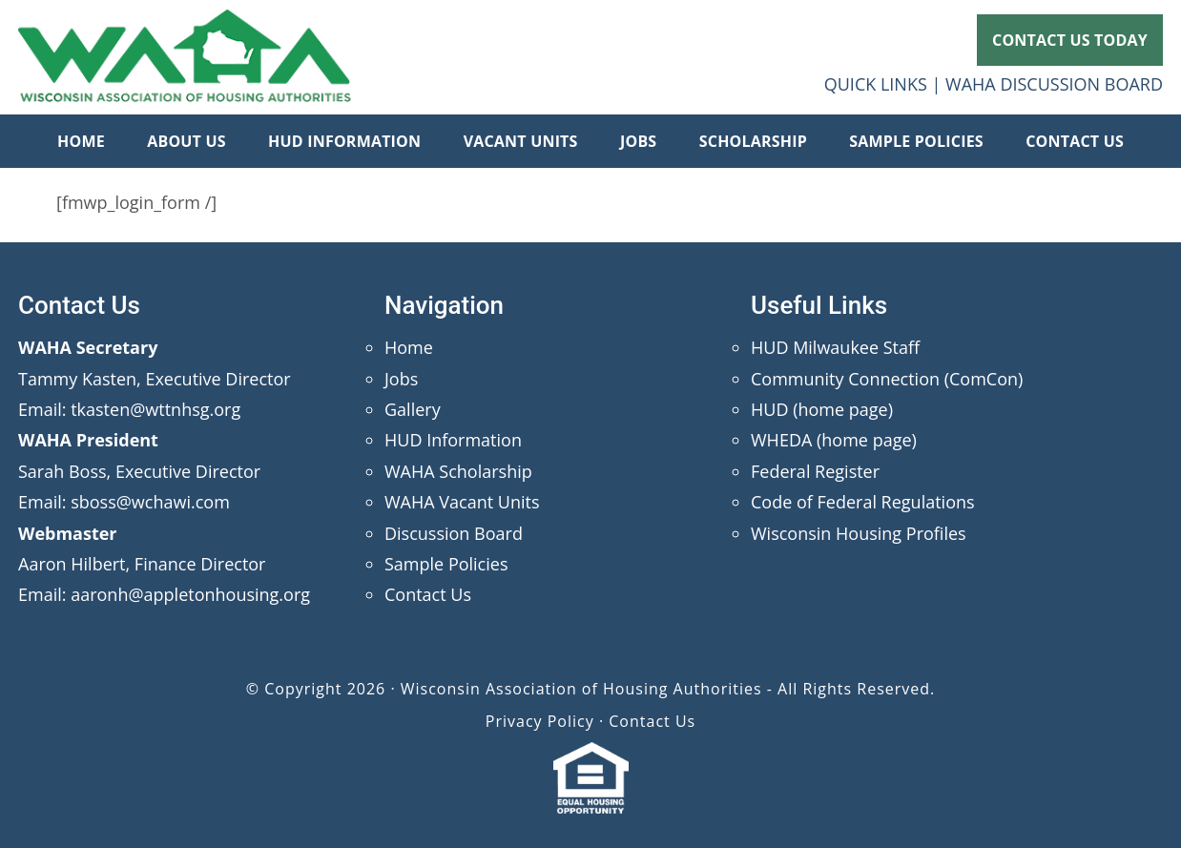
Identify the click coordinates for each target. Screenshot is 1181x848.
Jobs (401, 378)
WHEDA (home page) (834, 439)
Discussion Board (453, 533)
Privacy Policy (540, 721)
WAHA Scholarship (458, 471)
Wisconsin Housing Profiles (858, 533)
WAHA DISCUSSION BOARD (1054, 83)
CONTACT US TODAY (1070, 40)
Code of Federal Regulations (863, 501)
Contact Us (427, 594)
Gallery (412, 409)
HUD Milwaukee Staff (835, 347)
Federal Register (815, 471)
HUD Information (453, 439)
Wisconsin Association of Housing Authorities (185, 57)
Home (408, 347)
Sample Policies (446, 563)
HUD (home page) (822, 409)
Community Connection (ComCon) (887, 378)
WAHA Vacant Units (462, 501)
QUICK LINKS (875, 83)
